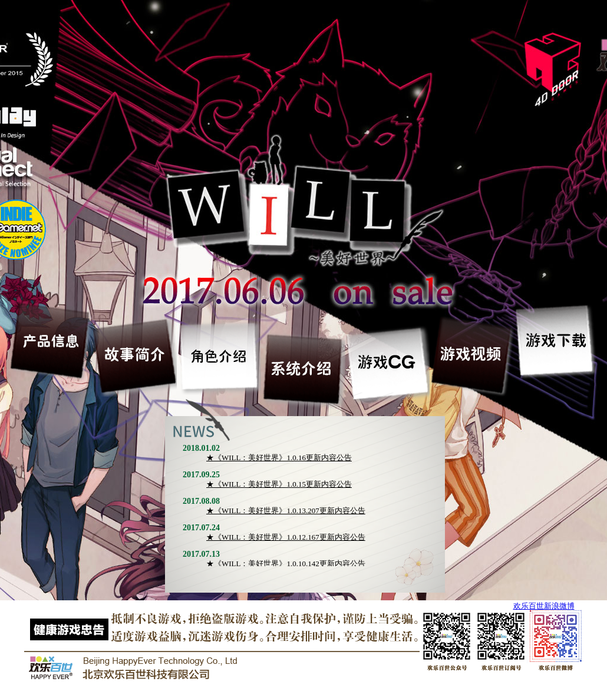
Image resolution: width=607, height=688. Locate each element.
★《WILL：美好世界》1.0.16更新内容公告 (279, 457)
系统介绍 (304, 368)
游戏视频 (472, 355)
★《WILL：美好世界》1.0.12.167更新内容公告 (285, 537)
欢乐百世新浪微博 (544, 605)
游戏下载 (556, 340)
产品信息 (51, 340)
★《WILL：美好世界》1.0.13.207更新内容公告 (285, 510)
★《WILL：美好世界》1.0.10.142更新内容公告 (285, 563)
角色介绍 (219, 355)
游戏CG (388, 363)
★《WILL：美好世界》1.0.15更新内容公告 (279, 484)
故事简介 (135, 355)
